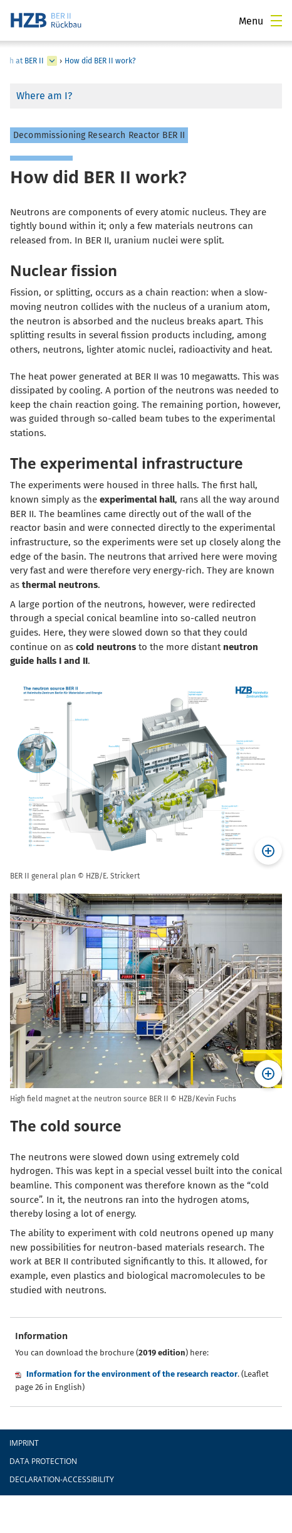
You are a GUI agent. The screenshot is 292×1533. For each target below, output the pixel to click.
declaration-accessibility (61, 1479)
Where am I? (44, 96)
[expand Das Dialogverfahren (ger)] (52, 61)
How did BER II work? (100, 60)
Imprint (24, 1443)
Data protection (43, 1461)
